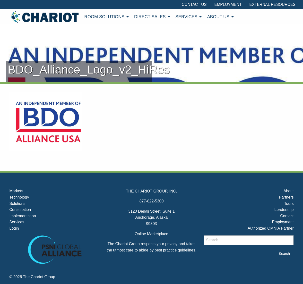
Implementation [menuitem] (22, 216)
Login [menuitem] (14, 228)
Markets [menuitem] (16, 191)
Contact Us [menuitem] (194, 4)
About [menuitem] (289, 191)
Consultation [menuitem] (20, 210)
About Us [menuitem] (218, 16)
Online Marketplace (151, 234)
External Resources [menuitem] (272, 4)
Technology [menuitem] (19, 197)
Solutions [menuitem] (17, 203)
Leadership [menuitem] (284, 210)
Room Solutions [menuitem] (104, 16)
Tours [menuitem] (289, 203)
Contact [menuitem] (287, 216)
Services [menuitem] (186, 16)
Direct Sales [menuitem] (150, 16)
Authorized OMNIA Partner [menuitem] (271, 228)
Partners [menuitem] (286, 197)
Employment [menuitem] (228, 4)
